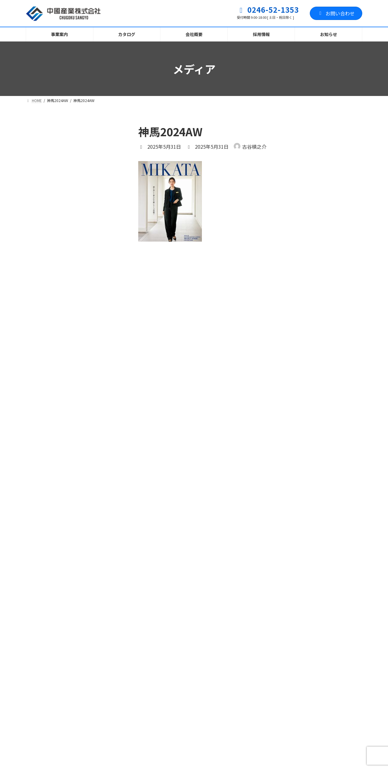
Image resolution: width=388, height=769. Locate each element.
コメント (152, 289)
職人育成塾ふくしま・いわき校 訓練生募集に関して (192, 715)
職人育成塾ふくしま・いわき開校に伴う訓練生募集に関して (192, 746)
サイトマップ (112, 664)
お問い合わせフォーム (167, 664)
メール (149, 415)
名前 (147, 379)
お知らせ (181, 704)
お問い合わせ (336, 13)
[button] (108, 615)
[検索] (103, 129)
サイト (146, 450)
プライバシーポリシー (57, 664)
